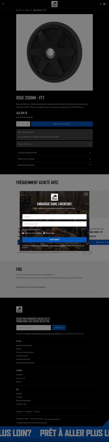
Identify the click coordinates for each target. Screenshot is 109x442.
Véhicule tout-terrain (33, 233)
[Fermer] (86, 194)
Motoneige (50, 233)
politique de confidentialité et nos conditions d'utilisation (49, 245)
